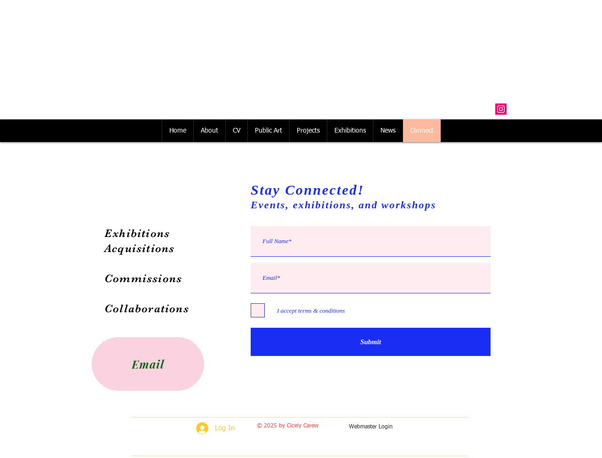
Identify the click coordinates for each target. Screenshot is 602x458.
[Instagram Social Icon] (501, 109)
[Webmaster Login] (371, 427)
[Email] (148, 364)
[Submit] (371, 342)
